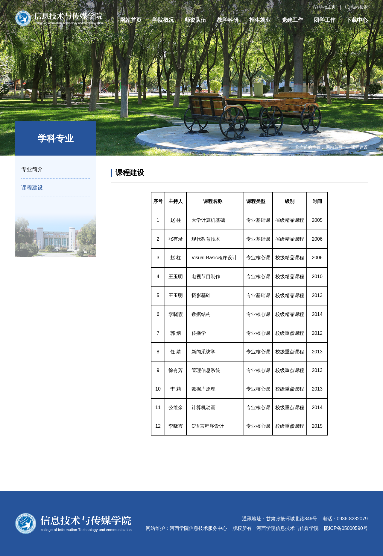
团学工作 (324, 20)
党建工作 (292, 20)
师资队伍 (195, 20)
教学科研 (227, 20)
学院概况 (163, 20)
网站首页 (131, 20)
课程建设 (359, 147)
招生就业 (260, 20)
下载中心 (357, 20)
